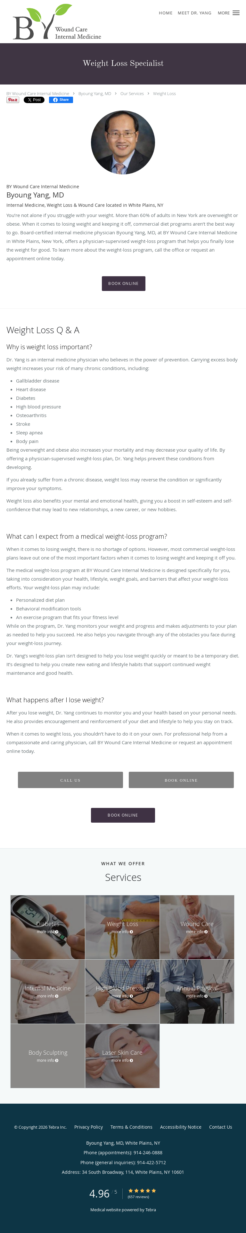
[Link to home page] (70, 21)
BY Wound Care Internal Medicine (37, 93)
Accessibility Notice (180, 1127)
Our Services (132, 93)
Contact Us (220, 1127)
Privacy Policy (88, 1127)
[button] (236, 13)
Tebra (150, 1210)
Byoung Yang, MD (94, 93)
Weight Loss (164, 93)
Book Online (123, 283)
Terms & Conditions (131, 1127)
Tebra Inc (57, 1127)
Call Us (71, 780)
